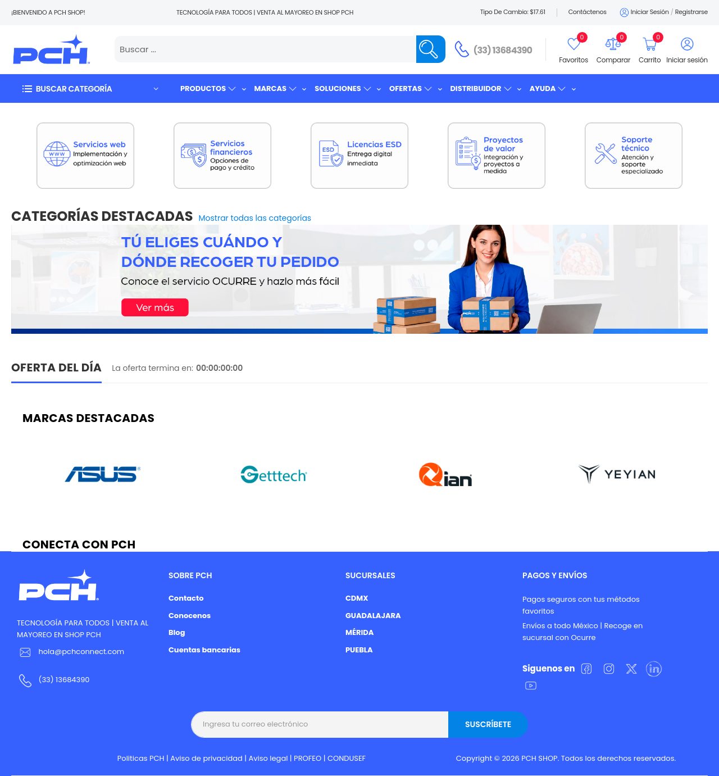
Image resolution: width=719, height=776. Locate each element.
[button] (90, 88)
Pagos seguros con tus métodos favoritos (581, 605)
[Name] (430, 49)
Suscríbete (488, 724)
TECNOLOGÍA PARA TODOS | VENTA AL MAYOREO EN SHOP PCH (82, 629)
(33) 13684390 (503, 50)
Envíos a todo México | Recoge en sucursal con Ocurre (582, 631)
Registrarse (691, 11)
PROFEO (307, 758)
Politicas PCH (141, 758)
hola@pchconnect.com (81, 651)
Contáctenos (587, 11)
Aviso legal (268, 758)
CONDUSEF (346, 758)
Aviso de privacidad (206, 758)
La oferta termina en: (152, 368)
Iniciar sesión (643, 12)
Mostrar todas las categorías (255, 218)
